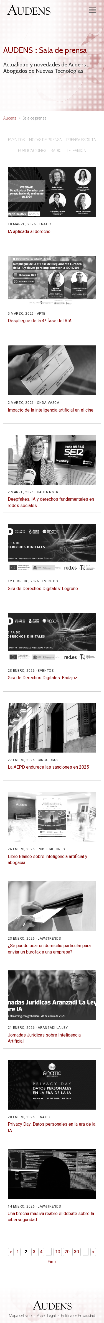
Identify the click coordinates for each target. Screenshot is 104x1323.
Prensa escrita (81, 140)
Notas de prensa (45, 140)
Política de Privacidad (78, 1315)
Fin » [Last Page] (52, 1261)
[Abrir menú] (92, 10)
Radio (56, 150)
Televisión (76, 150)
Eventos (16, 140)
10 (57, 1251)
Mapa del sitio (20, 1315)
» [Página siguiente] (93, 1251)
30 (76, 1251)
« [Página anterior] (11, 1251)
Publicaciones (32, 150)
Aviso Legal (46, 1315)
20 (67, 1251)
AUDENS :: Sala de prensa (45, 50)
